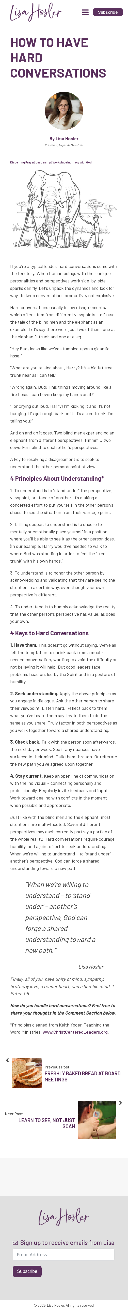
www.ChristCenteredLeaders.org (75, 1032)
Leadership (43, 162)
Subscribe (27, 1271)
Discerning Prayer (22, 162)
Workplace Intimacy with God (72, 162)
